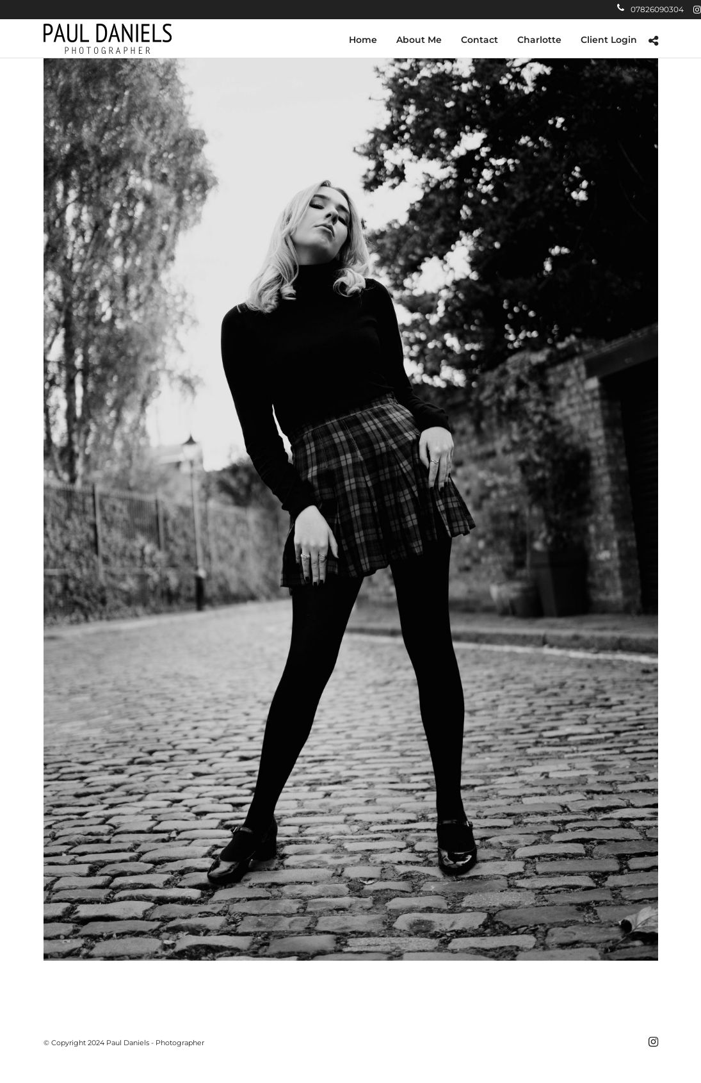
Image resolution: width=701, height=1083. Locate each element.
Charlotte (539, 39)
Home (363, 39)
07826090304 (650, 9)
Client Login (609, 39)
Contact (479, 39)
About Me (419, 39)
